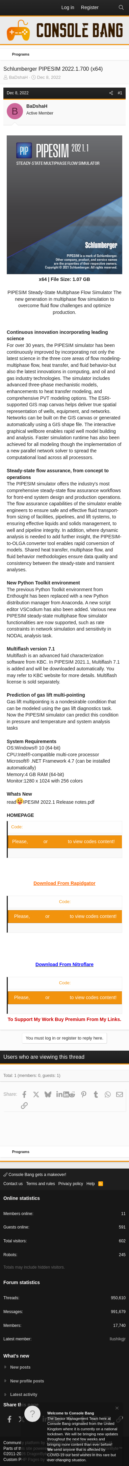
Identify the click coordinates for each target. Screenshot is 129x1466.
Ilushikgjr (118, 1339)
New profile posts (27, 1381)
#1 (120, 93)
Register (58, 841)
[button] (8, 7)
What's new (16, 1356)
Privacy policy (70, 1183)
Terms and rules (40, 1183)
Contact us (13, 1183)
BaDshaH (18, 77)
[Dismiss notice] (116, 1409)
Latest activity (23, 1394)
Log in (36, 841)
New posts (20, 1367)
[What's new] (108, 7)
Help (90, 1183)
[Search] (121, 7)
